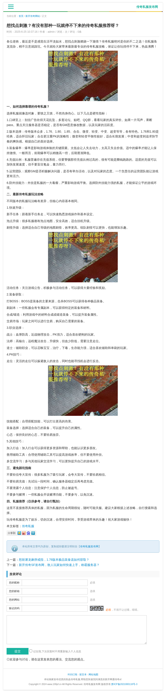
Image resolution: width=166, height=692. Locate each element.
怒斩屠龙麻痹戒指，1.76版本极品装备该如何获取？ (54, 559)
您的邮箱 (14, 591)
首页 (21, 16)
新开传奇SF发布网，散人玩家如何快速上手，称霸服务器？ (59, 565)
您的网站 (14, 599)
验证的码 (14, 608)
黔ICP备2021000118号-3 (124, 684)
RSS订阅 (72, 674)
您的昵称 (14, 582)
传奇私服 (28, 526)
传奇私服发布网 (89, 546)
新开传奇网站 (32, 16)
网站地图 (93, 674)
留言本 (83, 674)
